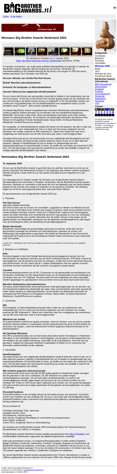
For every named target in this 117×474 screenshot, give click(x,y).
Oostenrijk (99, 96)
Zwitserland (100, 99)
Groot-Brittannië (102, 94)
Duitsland (99, 89)
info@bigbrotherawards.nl (33, 470)
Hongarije (99, 101)
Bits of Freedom (77, 434)
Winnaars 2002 (102, 66)
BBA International (103, 84)
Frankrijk (99, 91)
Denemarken (101, 87)
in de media (16, 16)
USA (97, 103)
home (6, 16)
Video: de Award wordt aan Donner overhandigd (38, 61)
